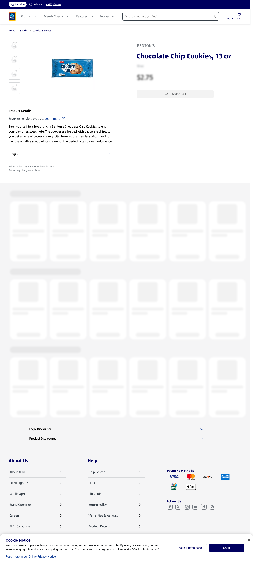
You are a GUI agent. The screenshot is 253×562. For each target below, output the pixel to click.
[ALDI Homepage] (12, 16)
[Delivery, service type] (35, 4)
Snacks (24, 30)
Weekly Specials (57, 16)
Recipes (107, 16)
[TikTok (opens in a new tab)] (204, 507)
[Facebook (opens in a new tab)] (170, 507)
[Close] (249, 540)
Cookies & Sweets (42, 30)
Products (30, 16)
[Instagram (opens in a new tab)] (187, 507)
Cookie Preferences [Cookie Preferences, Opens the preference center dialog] (189, 548)
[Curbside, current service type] (18, 4)
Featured (85, 16)
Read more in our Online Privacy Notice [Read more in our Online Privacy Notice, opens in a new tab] (31, 556)
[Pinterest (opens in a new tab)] (212, 507)
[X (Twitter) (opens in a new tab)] (178, 507)
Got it (226, 548)
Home (12, 30)
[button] (239, 14)
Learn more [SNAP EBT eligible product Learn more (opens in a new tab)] (55, 118)
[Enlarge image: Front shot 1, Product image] (72, 68)
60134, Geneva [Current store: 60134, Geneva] (53, 4)
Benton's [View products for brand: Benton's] (146, 46)
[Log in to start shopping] (229, 16)
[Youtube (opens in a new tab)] (195, 507)
